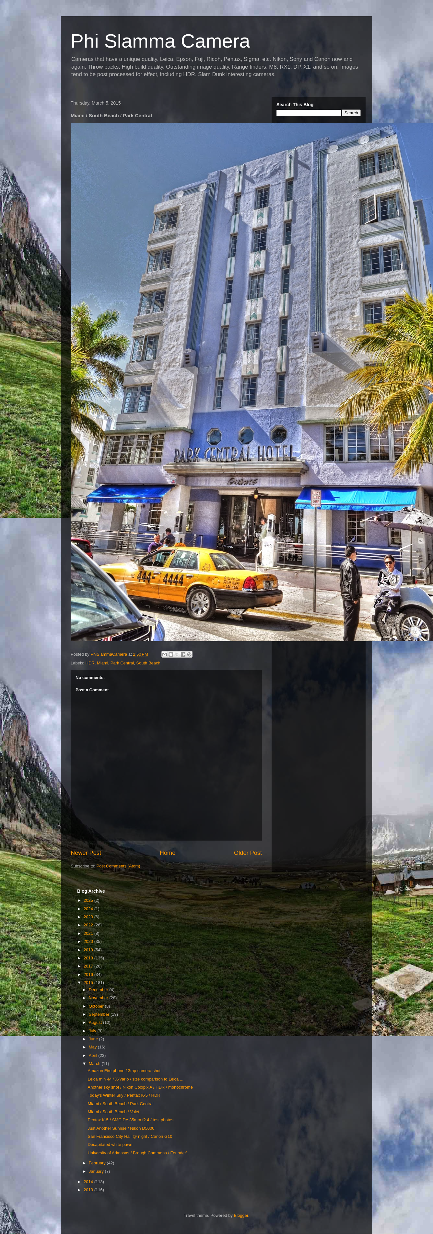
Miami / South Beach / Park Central (120, 1103)
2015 (89, 982)
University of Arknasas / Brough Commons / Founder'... (139, 1152)
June (94, 1038)
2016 (89, 974)
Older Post (248, 853)
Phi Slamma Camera (160, 41)
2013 (89, 1189)
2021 (89, 933)
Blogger (241, 1215)
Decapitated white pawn (110, 1144)
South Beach (148, 663)
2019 (89, 949)
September (100, 1014)
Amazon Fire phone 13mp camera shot (124, 1070)
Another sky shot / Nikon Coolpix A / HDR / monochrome (140, 1087)
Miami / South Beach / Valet (113, 1111)
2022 (89, 925)
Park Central (122, 663)
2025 (89, 900)
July (93, 1030)
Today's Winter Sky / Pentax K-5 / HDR (124, 1095)
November (99, 997)
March (95, 1063)
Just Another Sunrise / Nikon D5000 (121, 1128)
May (93, 1047)
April (94, 1055)
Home (168, 853)
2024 (89, 908)
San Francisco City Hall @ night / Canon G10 (130, 1136)
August (96, 1022)
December (99, 989)
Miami (102, 663)
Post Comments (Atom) (118, 866)
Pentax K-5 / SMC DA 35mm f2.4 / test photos (130, 1119)
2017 (89, 966)
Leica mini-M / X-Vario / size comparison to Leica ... (135, 1079)
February (98, 1162)
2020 (89, 941)
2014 (89, 1181)
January (97, 1171)
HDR (90, 663)
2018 (89, 958)
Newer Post (86, 853)
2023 (89, 916)
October (97, 1006)
